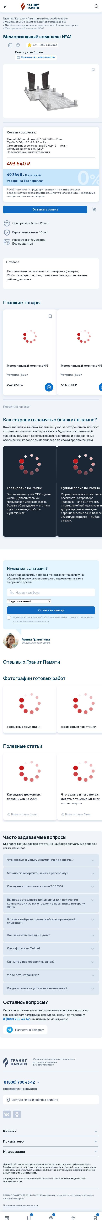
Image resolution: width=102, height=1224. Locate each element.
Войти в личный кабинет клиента (31, 1099)
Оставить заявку (51, 610)
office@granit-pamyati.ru (20, 1089)
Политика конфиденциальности (20, 1205)
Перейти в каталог (16, 406)
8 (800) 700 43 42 (16, 1019)
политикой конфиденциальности (31, 621)
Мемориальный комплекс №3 (28, 365)
